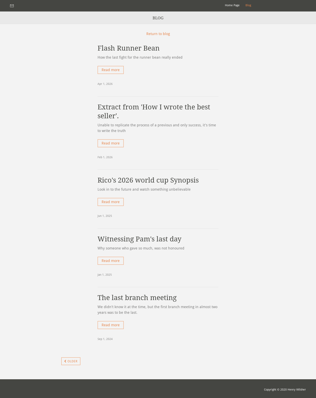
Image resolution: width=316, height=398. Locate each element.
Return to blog (158, 34)
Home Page (232, 5)
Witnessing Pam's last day (139, 239)
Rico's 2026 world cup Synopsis (148, 180)
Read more (111, 70)
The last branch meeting (137, 298)
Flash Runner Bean (129, 48)
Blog (248, 5)
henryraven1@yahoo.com (13, 5)
